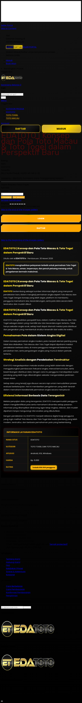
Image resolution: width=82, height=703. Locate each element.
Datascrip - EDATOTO (11, 178)
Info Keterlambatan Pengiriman (22, 17)
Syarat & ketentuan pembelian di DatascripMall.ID (31, 14)
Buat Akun (11, 63)
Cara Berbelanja (14, 7)
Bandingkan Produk (13, 68)
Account (5, 123)
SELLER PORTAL (29, 47)
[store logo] (11, 81)
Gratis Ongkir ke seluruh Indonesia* (23, 10)
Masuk (9, 60)
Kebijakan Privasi (14, 568)
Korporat (10, 574)
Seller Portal (7, 25)
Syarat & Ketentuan (16, 571)
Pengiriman (12, 595)
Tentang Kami (13, 559)
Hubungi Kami (13, 562)
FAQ (8, 20)
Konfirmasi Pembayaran (18, 592)
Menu (4, 100)
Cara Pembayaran (15, 589)
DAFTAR (18, 47)
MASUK (10, 47)
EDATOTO (10, 265)
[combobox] (12, 94)
